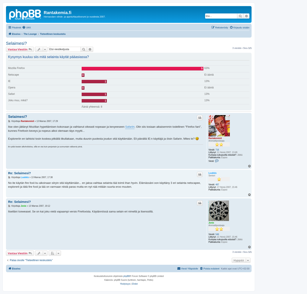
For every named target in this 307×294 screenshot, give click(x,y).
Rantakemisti (215, 138)
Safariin (130, 126)
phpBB (126, 276)
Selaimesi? (16, 43)
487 (217, 184)
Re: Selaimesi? (19, 173)
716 (217, 150)
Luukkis (213, 173)
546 (217, 234)
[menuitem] (26, 27)
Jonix (211, 223)
